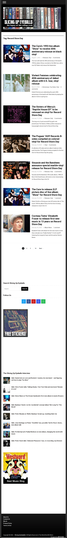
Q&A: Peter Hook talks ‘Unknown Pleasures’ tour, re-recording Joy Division (36, 441)
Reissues (45, 57)
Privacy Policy (7, 523)
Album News (48, 227)
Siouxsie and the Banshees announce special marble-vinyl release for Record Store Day (47, 165)
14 (35, 248)
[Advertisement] (33, 264)
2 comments (58, 171)
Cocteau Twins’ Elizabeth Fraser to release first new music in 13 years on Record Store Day (46, 220)
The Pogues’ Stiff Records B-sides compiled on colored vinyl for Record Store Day (47, 139)
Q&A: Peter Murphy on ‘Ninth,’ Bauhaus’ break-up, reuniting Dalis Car (34, 414)
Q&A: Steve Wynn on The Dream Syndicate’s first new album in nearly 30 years (37, 396)
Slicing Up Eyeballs (20, 535)
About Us (6, 517)
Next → (41, 248)
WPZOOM (61, 537)
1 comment (58, 198)
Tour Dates (53, 87)
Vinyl (50, 57)
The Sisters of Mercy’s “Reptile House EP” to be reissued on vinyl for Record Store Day (46, 110)
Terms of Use (7, 525)
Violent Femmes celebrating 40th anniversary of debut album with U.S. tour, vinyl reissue (46, 79)
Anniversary (46, 87)
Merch (5, 521)
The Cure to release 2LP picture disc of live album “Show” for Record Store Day (47, 192)
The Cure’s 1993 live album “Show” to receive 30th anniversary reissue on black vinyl (46, 50)
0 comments (56, 57)
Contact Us (6, 519)
